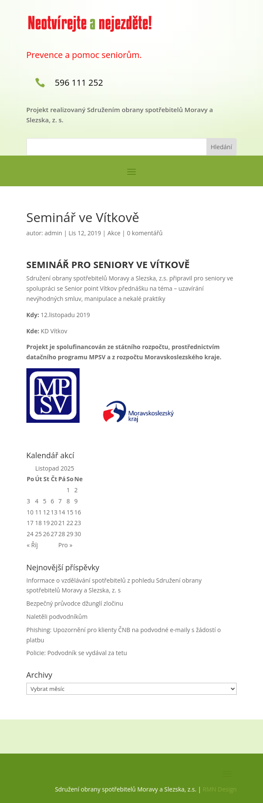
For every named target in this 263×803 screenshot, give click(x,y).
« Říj (32, 545)
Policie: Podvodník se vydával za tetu (76, 653)
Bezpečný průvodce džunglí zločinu (74, 603)
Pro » (65, 545)
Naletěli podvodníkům (57, 616)
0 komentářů (145, 233)
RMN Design (220, 789)
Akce (113, 233)
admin (53, 233)
